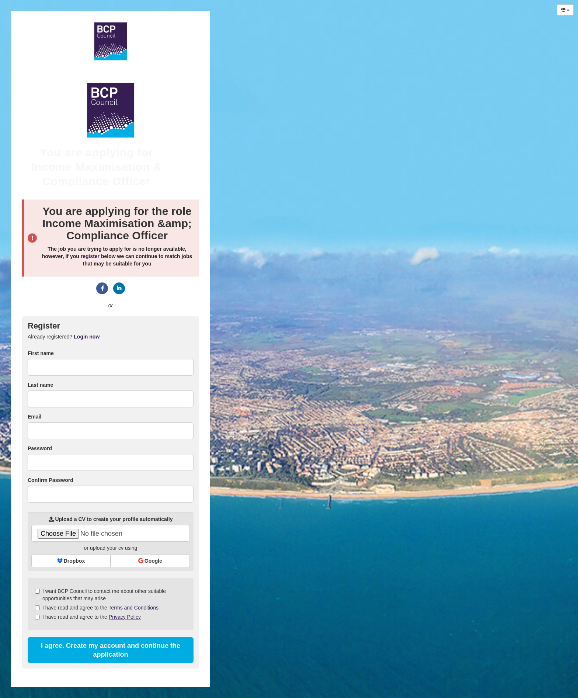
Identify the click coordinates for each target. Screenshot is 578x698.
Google (150, 561)
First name (41, 353)
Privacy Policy (125, 617)
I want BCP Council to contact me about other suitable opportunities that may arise (100, 594)
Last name (40, 385)
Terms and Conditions (134, 608)
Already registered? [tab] (64, 337)
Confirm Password (50, 480)
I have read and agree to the (97, 608)
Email (34, 417)
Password (40, 448)
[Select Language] (565, 9)
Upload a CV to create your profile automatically (111, 519)
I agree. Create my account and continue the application (110, 650)
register (90, 256)
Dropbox (71, 561)
